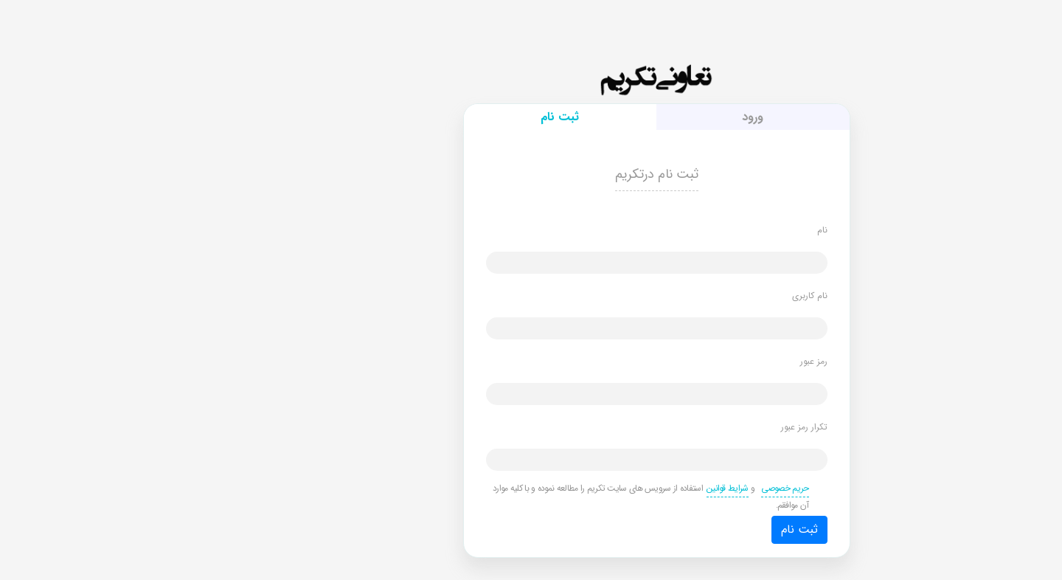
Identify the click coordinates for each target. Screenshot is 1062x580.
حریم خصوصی (660, 488)
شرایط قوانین (602, 488)
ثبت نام (674, 529)
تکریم (531, 85)
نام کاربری (684, 296)
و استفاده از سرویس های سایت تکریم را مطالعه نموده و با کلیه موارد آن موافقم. (525, 496)
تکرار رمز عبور (679, 427)
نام (697, 230)
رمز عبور (688, 361)
